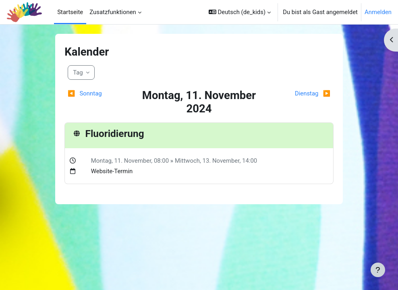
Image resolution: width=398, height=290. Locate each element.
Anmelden (378, 12)
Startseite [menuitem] (70, 12)
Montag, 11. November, (122, 160)
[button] (239, 12)
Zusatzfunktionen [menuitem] (112, 12)
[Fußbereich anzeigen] (378, 270)
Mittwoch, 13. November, (208, 160)
